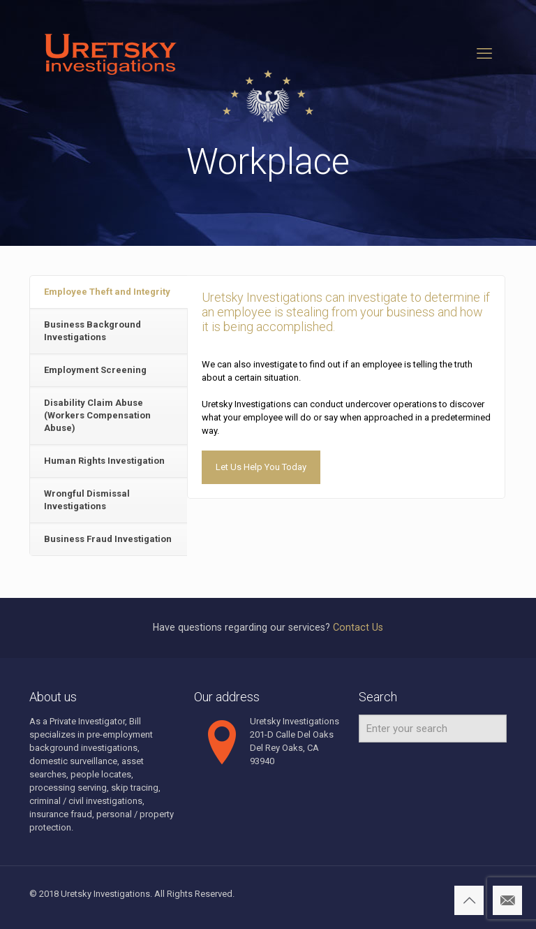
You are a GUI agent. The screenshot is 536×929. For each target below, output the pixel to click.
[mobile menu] (484, 54)
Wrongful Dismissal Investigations (87, 499)
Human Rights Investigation (104, 460)
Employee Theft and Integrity (107, 291)
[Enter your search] (433, 729)
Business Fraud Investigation (108, 539)
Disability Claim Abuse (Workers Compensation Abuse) (97, 415)
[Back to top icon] (469, 900)
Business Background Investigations (92, 330)
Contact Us (358, 627)
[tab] (108, 292)
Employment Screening (95, 370)
